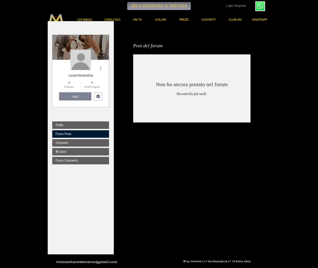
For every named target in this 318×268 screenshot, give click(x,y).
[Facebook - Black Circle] (144, 261)
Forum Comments (67, 160)
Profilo (59, 125)
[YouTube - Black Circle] (151, 261)
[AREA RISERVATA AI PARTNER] (159, 6)
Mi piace (61, 152)
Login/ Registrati (236, 5)
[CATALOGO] (113, 20)
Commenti (62, 143)
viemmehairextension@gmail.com (86, 262)
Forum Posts (63, 134)
